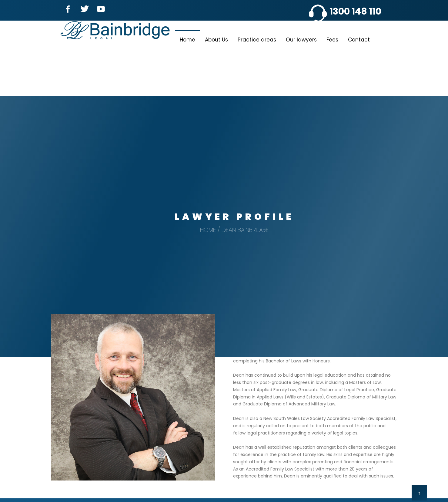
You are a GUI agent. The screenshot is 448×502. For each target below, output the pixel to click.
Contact (359, 39)
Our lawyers (301, 39)
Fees (332, 39)
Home (187, 39)
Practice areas (257, 39)
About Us (216, 39)
